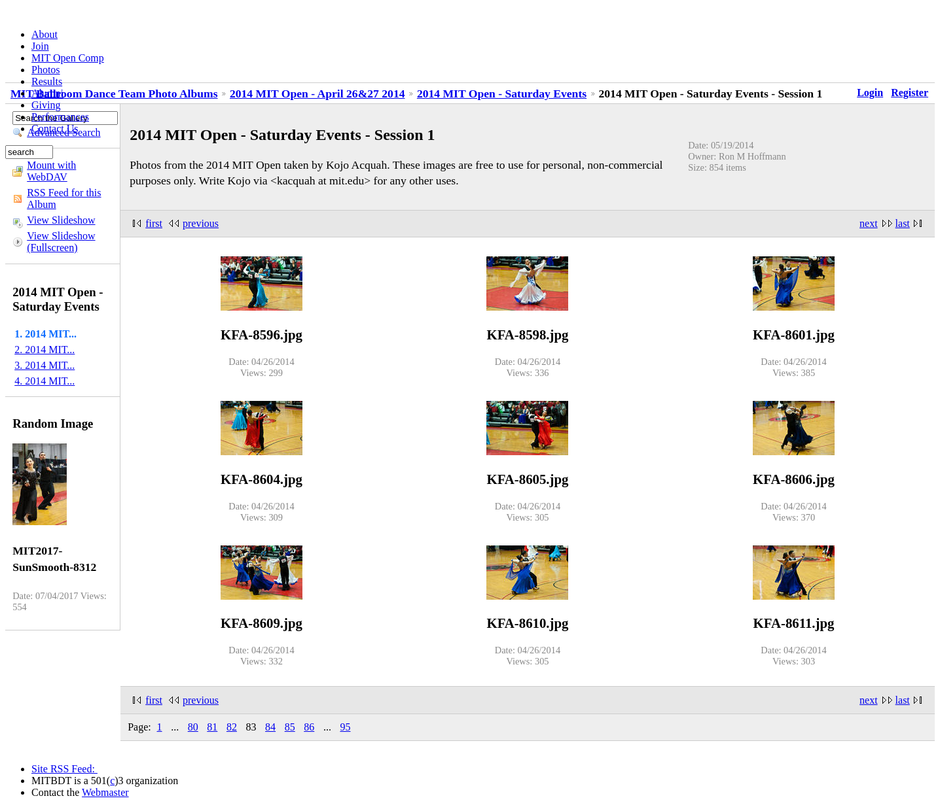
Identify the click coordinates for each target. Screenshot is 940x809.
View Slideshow (61, 220)
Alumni (47, 93)
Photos (45, 69)
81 (212, 726)
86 (309, 726)
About (44, 34)
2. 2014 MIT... (44, 349)
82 (231, 726)
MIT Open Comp (67, 57)
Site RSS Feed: (64, 768)
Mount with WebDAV (51, 171)
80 (193, 726)
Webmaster (105, 792)
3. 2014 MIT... (44, 365)
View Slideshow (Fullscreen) (61, 241)
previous (201, 223)
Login (870, 92)
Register (909, 92)
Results (46, 81)
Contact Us (55, 128)
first (153, 223)
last (902, 223)
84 (270, 726)
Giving (45, 105)
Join (40, 46)
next (868, 223)
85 (290, 726)
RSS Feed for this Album (64, 198)
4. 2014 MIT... (44, 381)
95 (345, 726)
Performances (60, 116)
